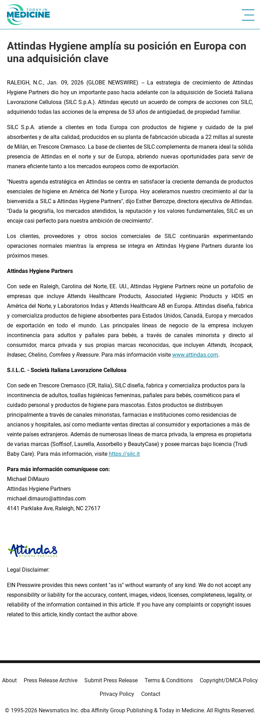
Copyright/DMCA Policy (229, 680)
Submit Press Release (111, 680)
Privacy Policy (117, 694)
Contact (150, 694)
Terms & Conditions (169, 680)
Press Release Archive (50, 680)
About (9, 680)
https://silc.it (124, 454)
